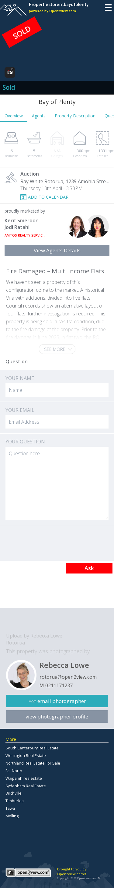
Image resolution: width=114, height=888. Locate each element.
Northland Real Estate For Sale (32, 763)
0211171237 (59, 685)
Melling (12, 816)
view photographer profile (57, 716)
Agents (39, 116)
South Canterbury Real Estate (32, 748)
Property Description (75, 116)
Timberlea (14, 800)
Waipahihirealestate (23, 778)
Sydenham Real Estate (25, 786)
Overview (14, 116)
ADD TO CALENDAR (48, 197)
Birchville (13, 793)
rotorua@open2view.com (68, 677)
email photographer (61, 701)
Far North (13, 770)
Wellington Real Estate (25, 755)
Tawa (10, 808)
